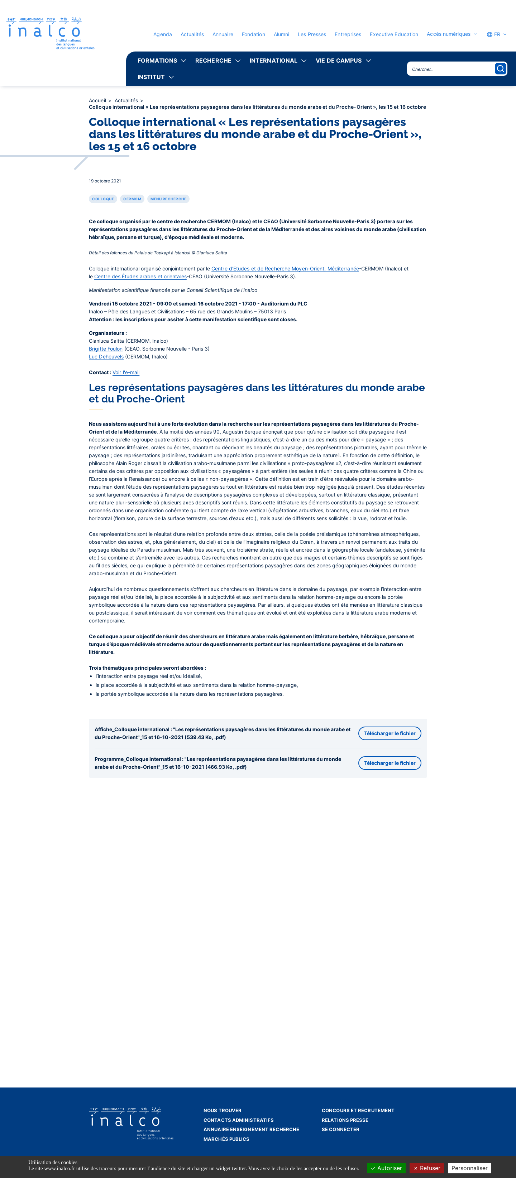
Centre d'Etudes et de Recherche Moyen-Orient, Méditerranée (285, 493)
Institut (151, 76)
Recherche (213, 60)
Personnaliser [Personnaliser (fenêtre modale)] (470, 1168)
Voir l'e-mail (126, 597)
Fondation (253, 34)
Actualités (192, 34)
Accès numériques (448, 34)
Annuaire (222, 34)
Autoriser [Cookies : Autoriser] (386, 1168)
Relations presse (345, 1120)
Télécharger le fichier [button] (390, 958)
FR (493, 34)
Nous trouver (223, 1110)
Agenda (162, 34)
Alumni (282, 34)
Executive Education (394, 34)
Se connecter (340, 1129)
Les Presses (312, 34)
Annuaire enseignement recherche (251, 1129)
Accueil (98, 100)
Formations (157, 60)
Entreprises (348, 34)
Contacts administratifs (239, 1120)
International (273, 60)
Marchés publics (227, 1139)
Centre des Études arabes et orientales (140, 501)
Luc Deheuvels (106, 581)
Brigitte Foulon (106, 574)
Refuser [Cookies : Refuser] (426, 1168)
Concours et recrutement (358, 1110)
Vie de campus (339, 60)
